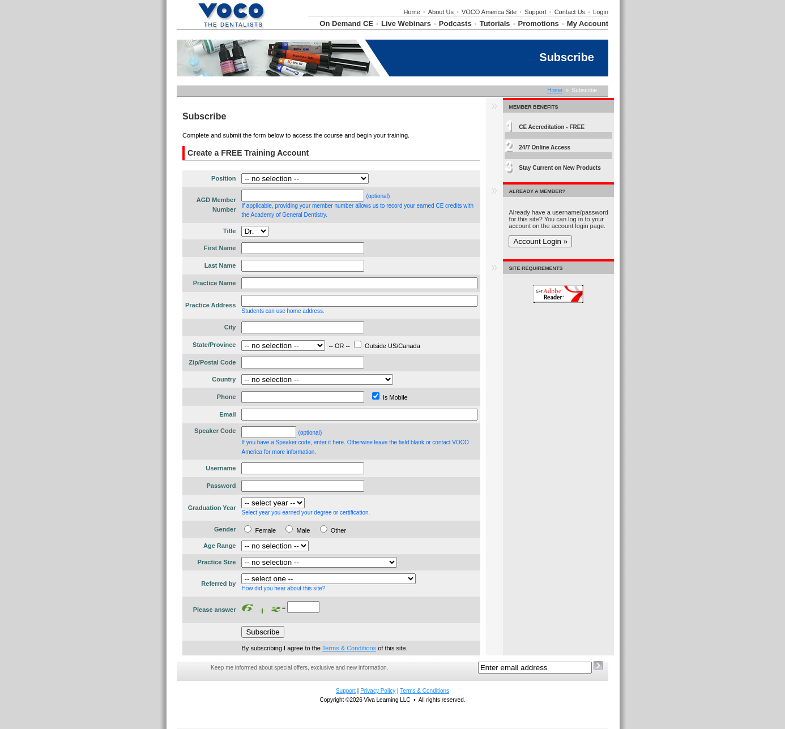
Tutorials (495, 23)
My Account (587, 23)
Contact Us (569, 11)
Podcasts (455, 23)
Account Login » (540, 241)
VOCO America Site (489, 11)
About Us (441, 11)
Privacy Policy (377, 691)
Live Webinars (406, 23)
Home (411, 11)
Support (535, 11)
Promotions (538, 23)
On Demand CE (346, 23)
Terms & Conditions (349, 648)
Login (600, 11)
